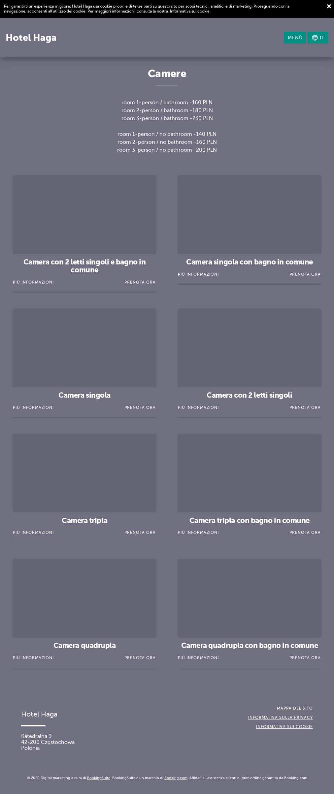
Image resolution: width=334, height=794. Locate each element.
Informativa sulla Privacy (280, 717)
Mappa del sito (295, 708)
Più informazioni (33, 282)
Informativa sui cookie (190, 11)
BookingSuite (98, 778)
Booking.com (175, 778)
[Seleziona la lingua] (318, 38)
